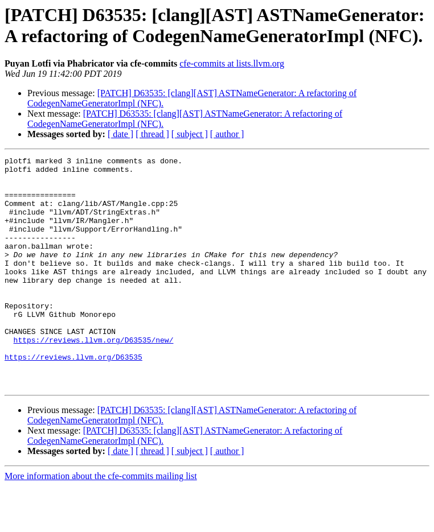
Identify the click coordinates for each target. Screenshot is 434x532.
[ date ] (120, 134)
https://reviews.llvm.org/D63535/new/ (94, 377)
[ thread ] (152, 134)
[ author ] (227, 134)
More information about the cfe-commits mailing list (101, 522)
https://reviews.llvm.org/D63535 (73, 398)
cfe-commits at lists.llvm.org (231, 63)
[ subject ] (189, 134)
